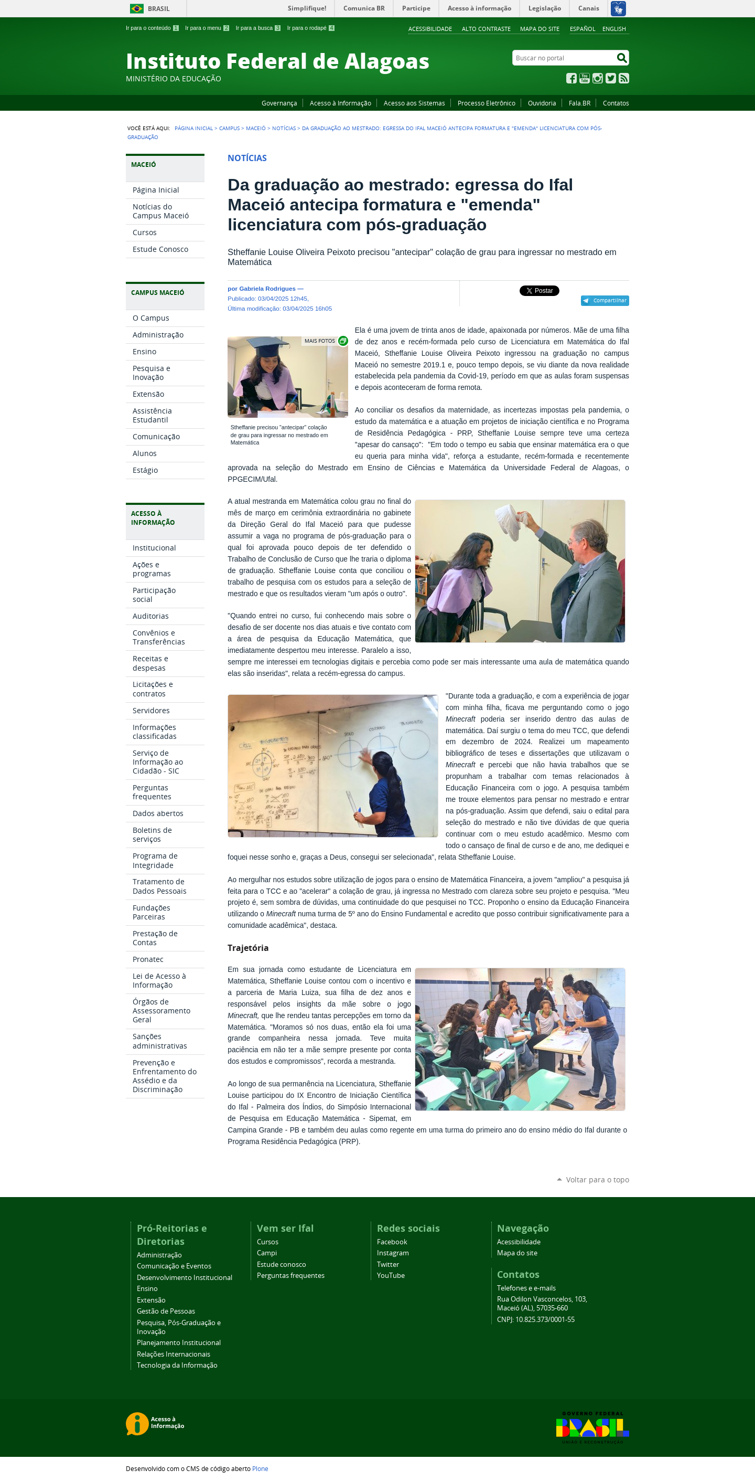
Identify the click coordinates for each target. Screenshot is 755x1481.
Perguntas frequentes (291, 1275)
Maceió (256, 128)
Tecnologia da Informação (177, 1365)
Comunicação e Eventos (174, 1266)
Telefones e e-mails (526, 1288)
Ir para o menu (207, 28)
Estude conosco (281, 1264)
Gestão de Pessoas (166, 1311)
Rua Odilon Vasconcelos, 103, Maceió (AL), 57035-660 (542, 1304)
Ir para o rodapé (311, 28)
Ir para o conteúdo (152, 28)
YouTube (584, 78)
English (614, 29)
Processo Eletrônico (486, 103)
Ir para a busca (259, 28)
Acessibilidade (430, 29)
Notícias (284, 128)
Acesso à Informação (340, 103)
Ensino (147, 1288)
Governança (279, 103)
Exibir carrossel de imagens (325, 341)
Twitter (611, 78)
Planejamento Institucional (179, 1342)
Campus (229, 128)
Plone (260, 1468)
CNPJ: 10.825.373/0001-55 (536, 1319)
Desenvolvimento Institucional (184, 1277)
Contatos (616, 103)
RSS (624, 78)
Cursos (267, 1241)
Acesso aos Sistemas (414, 103)
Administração (159, 1255)
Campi (267, 1253)
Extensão (151, 1300)
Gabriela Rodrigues (267, 288)
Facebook (571, 78)
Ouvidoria (542, 103)
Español (583, 29)
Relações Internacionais (173, 1354)
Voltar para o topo (597, 1179)
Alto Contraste (486, 29)
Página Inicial (194, 128)
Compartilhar (610, 300)
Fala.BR (579, 103)
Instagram (597, 78)
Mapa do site (539, 29)
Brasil (159, 8)
